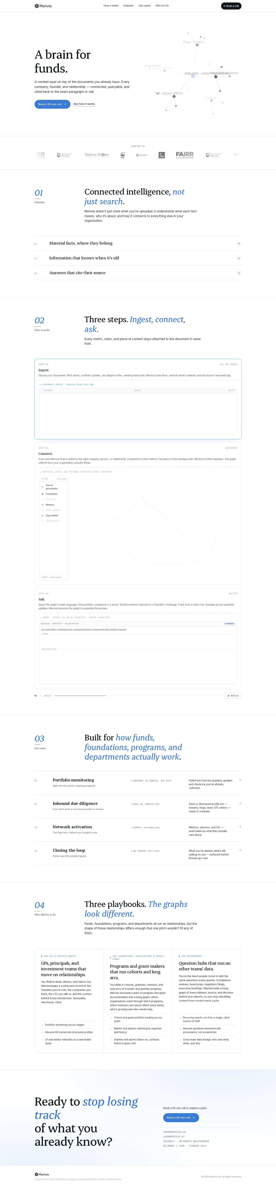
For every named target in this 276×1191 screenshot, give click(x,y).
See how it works (84, 103)
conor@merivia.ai (174, 1132)
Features (129, 5)
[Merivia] (42, 6)
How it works (111, 5)
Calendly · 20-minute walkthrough (186, 1141)
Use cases (145, 5)
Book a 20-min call (52, 104)
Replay (233, 695)
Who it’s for (162, 5)
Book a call (231, 6)
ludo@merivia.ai (174, 1136)
